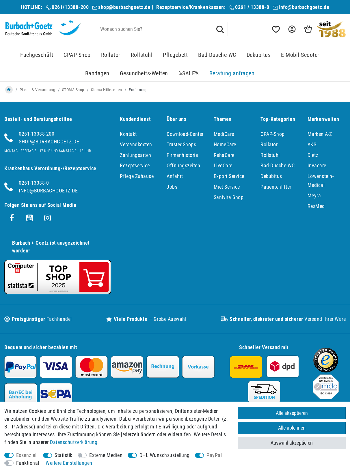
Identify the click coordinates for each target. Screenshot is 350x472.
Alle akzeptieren (292, 413)
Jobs (172, 187)
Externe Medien (105, 455)
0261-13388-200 (36, 134)
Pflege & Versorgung (37, 89)
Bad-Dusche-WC (217, 55)
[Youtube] (29, 218)
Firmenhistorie (182, 155)
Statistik (63, 455)
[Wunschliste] (275, 29)
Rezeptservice (135, 165)
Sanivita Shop (229, 197)
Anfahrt (175, 176)
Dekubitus (259, 55)
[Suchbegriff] (161, 29)
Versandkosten (136, 144)
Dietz (313, 155)
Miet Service (227, 187)
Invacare (317, 165)
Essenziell (27, 455)
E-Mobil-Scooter (300, 55)
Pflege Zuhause (137, 176)
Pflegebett (175, 55)
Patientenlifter (275, 187)
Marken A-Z (320, 134)
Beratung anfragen (232, 73)
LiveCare (223, 165)
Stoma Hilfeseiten (106, 89)
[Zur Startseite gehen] (9, 89)
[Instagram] (47, 218)
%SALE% (188, 73)
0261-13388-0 (34, 183)
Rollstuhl (142, 55)
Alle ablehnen (292, 428)
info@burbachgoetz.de (304, 7)
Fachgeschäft (36, 55)
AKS (312, 144)
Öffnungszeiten (183, 165)
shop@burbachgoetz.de (124, 7)
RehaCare (224, 155)
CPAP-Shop (77, 55)
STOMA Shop (73, 89)
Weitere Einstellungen (69, 463)
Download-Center (185, 134)
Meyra (314, 195)
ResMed (316, 206)
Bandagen (97, 73)
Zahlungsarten (135, 155)
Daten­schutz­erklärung (73, 442)
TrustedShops (181, 144)
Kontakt (128, 134)
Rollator (110, 55)
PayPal (214, 455)
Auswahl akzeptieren (292, 443)
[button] (291, 29)
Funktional (27, 463)
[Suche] (220, 29)
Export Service (229, 176)
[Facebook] (11, 218)
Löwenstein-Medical (321, 180)
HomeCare (225, 144)
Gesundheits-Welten (144, 73)
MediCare (224, 134)
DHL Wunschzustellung (164, 455)
